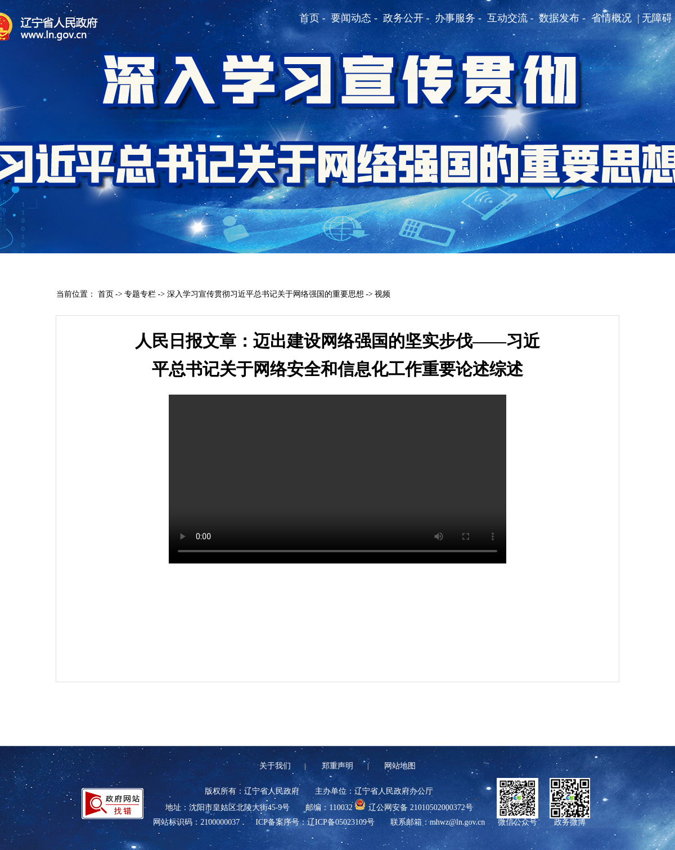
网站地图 (400, 766)
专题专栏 (140, 294)
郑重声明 (337, 766)
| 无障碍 (654, 18)
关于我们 (275, 766)
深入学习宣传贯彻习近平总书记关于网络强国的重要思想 (265, 294)
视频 (382, 294)
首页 (106, 294)
